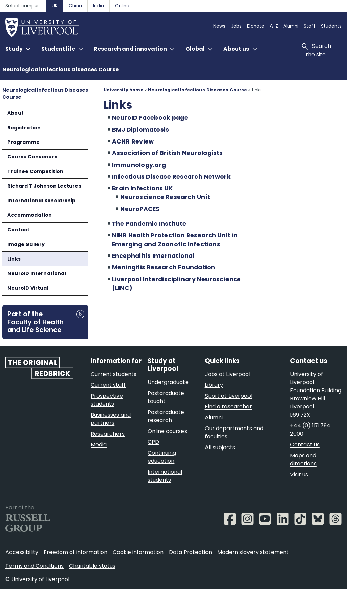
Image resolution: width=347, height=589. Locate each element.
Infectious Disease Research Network (171, 177)
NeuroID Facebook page (150, 118)
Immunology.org (139, 165)
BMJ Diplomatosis (140, 130)
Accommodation (29, 215)
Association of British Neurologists (167, 153)
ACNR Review (133, 141)
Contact (18, 229)
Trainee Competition (35, 171)
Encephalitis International (153, 256)
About (15, 113)
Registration (24, 127)
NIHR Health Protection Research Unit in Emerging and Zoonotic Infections (175, 239)
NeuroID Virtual (27, 288)
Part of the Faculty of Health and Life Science (35, 322)
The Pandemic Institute (149, 224)
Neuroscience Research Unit (165, 197)
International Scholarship (41, 200)
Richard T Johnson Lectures (44, 186)
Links (14, 258)
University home (123, 90)
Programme (23, 142)
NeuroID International (36, 273)
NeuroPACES (139, 209)
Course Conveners (32, 156)
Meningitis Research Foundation (163, 267)
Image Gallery (26, 244)
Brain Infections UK (142, 188)
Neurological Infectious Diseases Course (60, 69)
